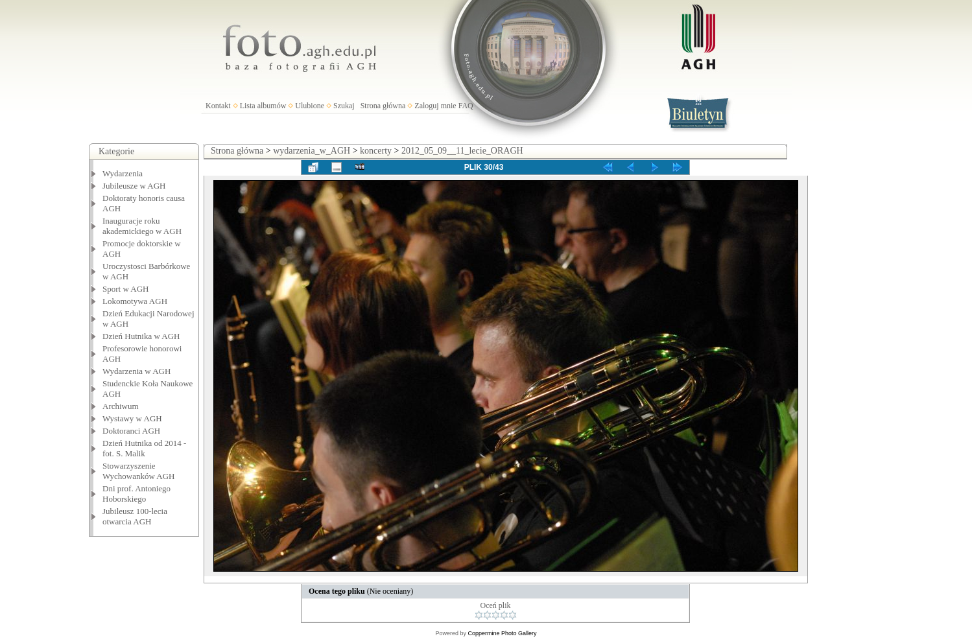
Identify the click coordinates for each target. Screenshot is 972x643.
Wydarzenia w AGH (136, 371)
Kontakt (218, 105)
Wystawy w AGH (132, 418)
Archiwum (120, 406)
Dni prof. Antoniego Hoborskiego (136, 494)
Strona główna (383, 105)
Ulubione (309, 105)
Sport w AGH (125, 289)
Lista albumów (263, 105)
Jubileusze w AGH (134, 186)
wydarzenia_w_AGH (311, 151)
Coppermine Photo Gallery (502, 633)
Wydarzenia (122, 173)
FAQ (465, 105)
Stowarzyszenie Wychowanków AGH (138, 471)
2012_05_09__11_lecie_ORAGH (462, 151)
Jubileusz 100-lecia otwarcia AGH (134, 516)
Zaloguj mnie (435, 105)
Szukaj (344, 105)
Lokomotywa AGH (134, 301)
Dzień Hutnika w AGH (141, 336)
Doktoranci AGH (131, 431)
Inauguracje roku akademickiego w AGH (142, 226)
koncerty (376, 151)
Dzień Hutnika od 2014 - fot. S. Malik (144, 448)
